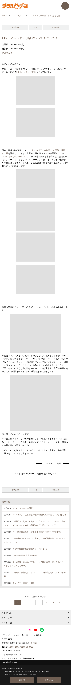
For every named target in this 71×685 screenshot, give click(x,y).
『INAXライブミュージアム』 (15, 156)
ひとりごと (7, 53)
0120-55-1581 (13, 647)
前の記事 (15, 27)
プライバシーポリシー (30, 671)
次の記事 (55, 27)
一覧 (35, 27)
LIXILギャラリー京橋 (26, 72)
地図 (35, 643)
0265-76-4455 (27, 647)
